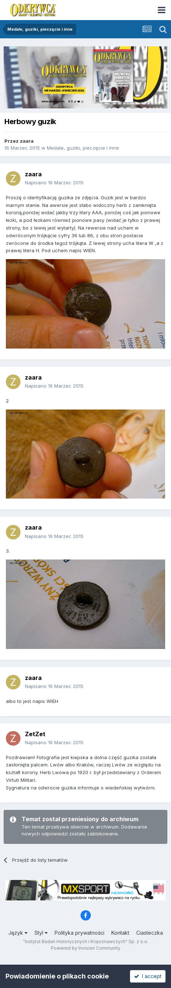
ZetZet (35, 734)
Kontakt (120, 933)
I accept (147, 976)
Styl (41, 933)
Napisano (54, 182)
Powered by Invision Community (85, 948)
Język (17, 933)
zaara (27, 141)
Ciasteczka (149, 933)
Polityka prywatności (79, 933)
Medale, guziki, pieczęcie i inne (83, 148)
